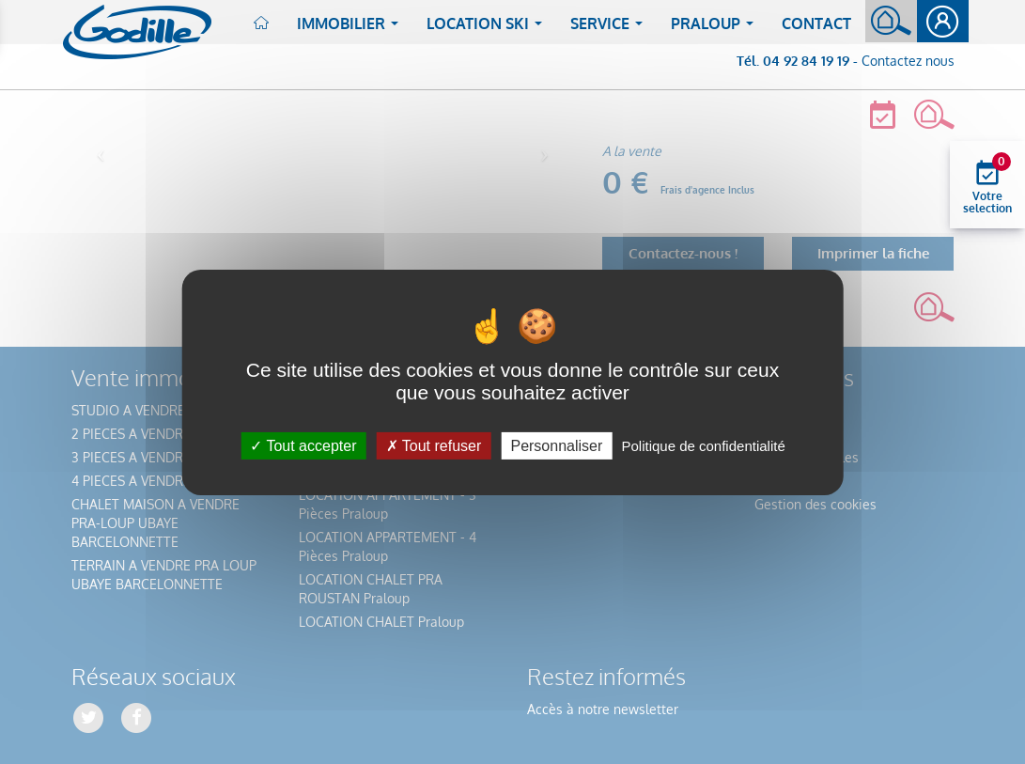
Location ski (488, 29)
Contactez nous (908, 61)
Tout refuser (434, 445)
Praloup (716, 29)
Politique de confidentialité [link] (702, 445)
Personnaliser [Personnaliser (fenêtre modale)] (556, 445)
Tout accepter (303, 445)
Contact (816, 23)
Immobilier (351, 29)
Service (610, 29)
